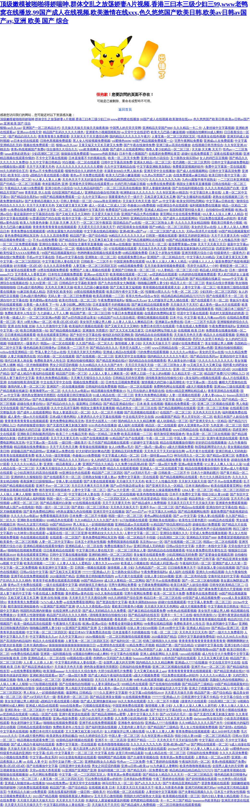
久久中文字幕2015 (94, 197)
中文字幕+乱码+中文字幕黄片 (53, 753)
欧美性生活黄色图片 (193, 520)
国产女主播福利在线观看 (194, 197)
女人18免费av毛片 (121, 447)
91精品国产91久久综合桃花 (117, 317)
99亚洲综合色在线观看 (172, 205)
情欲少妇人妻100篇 (215, 494)
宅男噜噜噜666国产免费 (209, 649)
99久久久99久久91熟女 (232, 636)
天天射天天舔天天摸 (192, 481)
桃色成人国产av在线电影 (17, 507)
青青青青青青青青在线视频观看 (54, 227)
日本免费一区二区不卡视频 (88, 516)
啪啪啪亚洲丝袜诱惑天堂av (65, 529)
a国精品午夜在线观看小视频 (49, 175)
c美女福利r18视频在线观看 (202, 378)
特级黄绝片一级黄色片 (229, 253)
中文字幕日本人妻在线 (205, 192)
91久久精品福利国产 (88, 188)
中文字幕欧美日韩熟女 (223, 606)
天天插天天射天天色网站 (84, 352)
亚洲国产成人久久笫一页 (229, 563)
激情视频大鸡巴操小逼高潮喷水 (163, 382)
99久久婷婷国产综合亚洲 (125, 598)
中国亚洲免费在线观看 (129, 261)
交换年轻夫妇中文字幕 (223, 576)
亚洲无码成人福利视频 (29, 498)
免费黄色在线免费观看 (201, 593)
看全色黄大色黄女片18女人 (104, 529)
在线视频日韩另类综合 (207, 145)
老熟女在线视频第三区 (228, 197)
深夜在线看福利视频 (228, 153)
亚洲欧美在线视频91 (31, 520)
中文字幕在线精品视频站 (101, 231)
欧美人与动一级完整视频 (53, 455)
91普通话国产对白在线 (45, 218)
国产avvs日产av (136, 511)
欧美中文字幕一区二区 (77, 218)
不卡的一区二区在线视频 (118, 494)
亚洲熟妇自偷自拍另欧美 (102, 192)
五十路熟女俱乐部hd (184, 158)
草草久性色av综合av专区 (143, 296)
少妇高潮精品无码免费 (181, 554)
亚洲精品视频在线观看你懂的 (43, 546)
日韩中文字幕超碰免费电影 (230, 162)
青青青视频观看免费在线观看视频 (53, 619)
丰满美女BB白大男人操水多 (123, 171)
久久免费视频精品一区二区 (56, 248)
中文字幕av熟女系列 (43, 757)
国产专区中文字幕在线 (85, 335)
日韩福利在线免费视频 (101, 386)
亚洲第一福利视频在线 (56, 654)
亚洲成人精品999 (156, 210)
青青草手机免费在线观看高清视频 (56, 580)
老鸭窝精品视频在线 (144, 800)
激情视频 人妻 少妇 (128, 343)
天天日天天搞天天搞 (139, 365)
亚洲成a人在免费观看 (218, 141)
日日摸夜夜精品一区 (14, 619)
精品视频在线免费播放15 (108, 391)
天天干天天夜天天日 (212, 244)
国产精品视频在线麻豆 (20, 278)
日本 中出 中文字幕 (183, 317)
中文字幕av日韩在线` (220, 201)
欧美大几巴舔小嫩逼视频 (168, 132)
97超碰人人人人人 (201, 261)
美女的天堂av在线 (203, 227)
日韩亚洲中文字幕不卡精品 (200, 697)
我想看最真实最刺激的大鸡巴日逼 (191, 248)
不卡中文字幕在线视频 (51, 158)
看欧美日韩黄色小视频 (227, 222)
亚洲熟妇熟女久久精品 (100, 761)
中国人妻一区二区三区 (189, 438)
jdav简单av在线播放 (117, 244)
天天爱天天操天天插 (105, 214)
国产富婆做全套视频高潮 (216, 554)
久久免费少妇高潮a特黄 (131, 464)
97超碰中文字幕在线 (144, 442)
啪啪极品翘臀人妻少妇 (153, 283)
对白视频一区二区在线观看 (81, 162)
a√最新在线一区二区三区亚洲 (67, 533)
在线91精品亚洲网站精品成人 (186, 391)
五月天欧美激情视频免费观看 (165, 266)
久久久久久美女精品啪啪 (192, 222)
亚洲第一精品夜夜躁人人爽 (62, 464)
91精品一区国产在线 (43, 714)
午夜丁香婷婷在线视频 (35, 460)
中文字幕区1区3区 (211, 740)
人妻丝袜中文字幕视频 (218, 128)
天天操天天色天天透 (136, 201)
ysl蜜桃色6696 (121, 141)
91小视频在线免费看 (14, 757)
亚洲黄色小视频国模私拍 (103, 132)
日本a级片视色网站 (30, 287)
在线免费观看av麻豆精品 (190, 175)
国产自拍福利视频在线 (187, 188)
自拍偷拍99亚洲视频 (220, 210)
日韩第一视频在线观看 (161, 235)
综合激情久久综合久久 (62, 149)
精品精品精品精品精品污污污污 (126, 179)
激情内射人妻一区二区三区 (26, 386)
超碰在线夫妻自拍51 (31, 404)
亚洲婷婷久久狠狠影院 (26, 477)
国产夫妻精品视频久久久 (42, 201)
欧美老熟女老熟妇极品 (62, 736)
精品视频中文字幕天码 (88, 210)
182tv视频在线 (95, 636)
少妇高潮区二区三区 (45, 153)
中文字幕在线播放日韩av (64, 710)
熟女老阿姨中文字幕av (221, 623)
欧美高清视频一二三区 (108, 296)
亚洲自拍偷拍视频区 (228, 347)
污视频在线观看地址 (97, 705)
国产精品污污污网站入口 (174, 529)
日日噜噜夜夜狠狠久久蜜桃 (26, 529)
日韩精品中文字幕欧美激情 (78, 283)
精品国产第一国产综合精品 (88, 235)
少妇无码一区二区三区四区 (218, 291)
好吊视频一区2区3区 (28, 266)
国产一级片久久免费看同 (226, 632)
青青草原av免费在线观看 (177, 757)
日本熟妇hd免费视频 (137, 779)
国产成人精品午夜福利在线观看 (33, 373)
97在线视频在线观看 (123, 248)
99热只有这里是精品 (145, 498)
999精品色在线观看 (60, 520)
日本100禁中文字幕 (172, 628)
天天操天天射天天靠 (22, 748)
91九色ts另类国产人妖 (156, 175)
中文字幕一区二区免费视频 (18, 567)
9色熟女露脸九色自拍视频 (65, 231)
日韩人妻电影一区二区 (76, 201)
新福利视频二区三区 (112, 770)
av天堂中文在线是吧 (135, 132)
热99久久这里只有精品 (32, 524)
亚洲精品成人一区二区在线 (84, 546)
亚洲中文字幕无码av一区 (89, 309)
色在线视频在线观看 (34, 537)
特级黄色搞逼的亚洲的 (15, 753)
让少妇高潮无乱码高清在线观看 (36, 473)
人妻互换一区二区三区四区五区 (174, 136)
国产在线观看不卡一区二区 (225, 296)
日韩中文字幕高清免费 (116, 162)
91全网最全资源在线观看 (149, 748)
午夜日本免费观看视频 (127, 313)
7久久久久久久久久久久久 (215, 360)
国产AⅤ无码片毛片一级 (140, 473)
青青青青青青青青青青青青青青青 (206, 460)
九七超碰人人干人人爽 (52, 313)
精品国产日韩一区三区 (71, 373)
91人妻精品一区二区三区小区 (178, 270)
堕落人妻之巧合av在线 (50, 352)
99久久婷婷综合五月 (14, 171)
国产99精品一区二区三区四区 (169, 227)
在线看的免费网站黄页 (164, 153)
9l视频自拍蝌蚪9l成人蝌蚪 (205, 132)
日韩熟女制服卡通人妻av (99, 477)
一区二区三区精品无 (217, 736)
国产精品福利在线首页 (143, 615)
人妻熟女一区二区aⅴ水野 (212, 757)
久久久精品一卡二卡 (187, 128)
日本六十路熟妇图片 (205, 473)
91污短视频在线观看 (134, 520)
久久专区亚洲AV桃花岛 (172, 192)
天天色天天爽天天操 (59, 287)
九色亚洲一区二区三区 (226, 425)
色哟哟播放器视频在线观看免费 (99, 253)
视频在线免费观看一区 (39, 145)
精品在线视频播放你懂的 (177, 442)
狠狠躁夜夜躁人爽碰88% (76, 796)
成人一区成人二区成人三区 (107, 205)
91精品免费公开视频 (140, 645)
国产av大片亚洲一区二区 (124, 490)
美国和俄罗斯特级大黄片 (186, 210)
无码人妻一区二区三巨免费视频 (70, 296)
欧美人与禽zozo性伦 (212, 317)
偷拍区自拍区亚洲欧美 (118, 335)
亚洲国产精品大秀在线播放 (140, 214)
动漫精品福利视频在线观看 (74, 740)
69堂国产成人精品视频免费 (201, 598)
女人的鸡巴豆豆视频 (214, 158)
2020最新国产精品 (167, 416)
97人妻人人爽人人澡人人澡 (223, 464)
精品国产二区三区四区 (107, 473)
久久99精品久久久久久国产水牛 (101, 365)
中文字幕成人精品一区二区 (120, 455)
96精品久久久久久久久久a (126, 235)
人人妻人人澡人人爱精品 (73, 563)
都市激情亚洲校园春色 (169, 434)
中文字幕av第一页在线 (201, 382)
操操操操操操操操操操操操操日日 (72, 645)
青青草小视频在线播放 (231, 710)
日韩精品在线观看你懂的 (34, 727)
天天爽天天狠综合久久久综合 (91, 378)
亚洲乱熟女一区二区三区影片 (25, 710)
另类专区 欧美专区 (59, 291)
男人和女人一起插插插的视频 (93, 524)
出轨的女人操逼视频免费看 (161, 490)
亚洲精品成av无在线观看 (132, 524)
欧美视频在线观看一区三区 (129, 274)
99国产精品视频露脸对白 (59, 253)
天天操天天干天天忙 (184, 304)
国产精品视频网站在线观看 (146, 240)
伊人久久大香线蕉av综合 (93, 606)
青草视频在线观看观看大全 (161, 287)
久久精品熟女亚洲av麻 (133, 710)
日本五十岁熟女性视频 (164, 253)
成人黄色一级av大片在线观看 (220, 304)
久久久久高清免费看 (54, 235)
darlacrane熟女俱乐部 (208, 718)
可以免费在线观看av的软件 (217, 218)
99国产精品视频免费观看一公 (152, 141)
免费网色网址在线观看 (169, 386)
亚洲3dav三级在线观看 (229, 386)
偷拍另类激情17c (205, 615)
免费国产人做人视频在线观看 (90, 270)
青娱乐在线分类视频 (220, 283)
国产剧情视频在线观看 (201, 779)
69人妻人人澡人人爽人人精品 (223, 214)
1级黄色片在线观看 (193, 701)
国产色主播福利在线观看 (49, 399)
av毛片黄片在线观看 (200, 451)
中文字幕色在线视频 (124, 654)
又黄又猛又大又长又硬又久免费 (100, 145)
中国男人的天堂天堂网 (125, 128)
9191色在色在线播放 (103, 425)
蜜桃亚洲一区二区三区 (93, 429)
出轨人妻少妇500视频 (159, 576)
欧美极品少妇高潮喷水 (215, 429)
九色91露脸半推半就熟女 (199, 179)
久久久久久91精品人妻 (26, 464)
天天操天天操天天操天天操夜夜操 (84, 128)
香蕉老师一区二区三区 (130, 619)
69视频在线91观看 (12, 166)
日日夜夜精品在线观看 (58, 550)
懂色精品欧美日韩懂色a (39, 347)
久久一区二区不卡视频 (107, 412)
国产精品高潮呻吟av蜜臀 (108, 714)
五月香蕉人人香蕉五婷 (31, 274)
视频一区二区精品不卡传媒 (136, 537)
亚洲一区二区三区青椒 (212, 408)
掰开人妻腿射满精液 (157, 188)
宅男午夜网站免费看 (188, 141)
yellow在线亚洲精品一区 (16, 352)
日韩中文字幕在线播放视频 (68, 554)
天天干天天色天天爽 (64, 447)
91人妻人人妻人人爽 (47, 179)
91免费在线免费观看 (161, 184)
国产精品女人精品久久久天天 (163, 774)
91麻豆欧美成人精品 (31, 291)
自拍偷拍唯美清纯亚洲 (23, 382)
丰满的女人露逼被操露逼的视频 (107, 800)
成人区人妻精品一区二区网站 (124, 580)
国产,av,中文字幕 (163, 201)
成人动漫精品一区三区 (172, 421)
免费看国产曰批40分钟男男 (124, 210)
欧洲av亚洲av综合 (94, 623)
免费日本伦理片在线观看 (157, 326)
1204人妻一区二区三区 (197, 490)
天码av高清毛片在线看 (201, 231)
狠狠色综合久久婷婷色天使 (84, 171)
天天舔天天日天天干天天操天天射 (190, 503)
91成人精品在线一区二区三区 (113, 395)
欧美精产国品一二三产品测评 (121, 399)
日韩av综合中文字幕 (180, 546)
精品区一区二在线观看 (161, 425)
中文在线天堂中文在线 (56, 382)
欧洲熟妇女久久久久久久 (137, 192)
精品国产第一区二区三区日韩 (90, 313)
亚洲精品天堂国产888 (157, 128)
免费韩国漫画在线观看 (123, 542)
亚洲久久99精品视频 (210, 572)
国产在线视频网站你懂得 (17, 688)
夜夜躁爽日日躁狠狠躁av (37, 481)
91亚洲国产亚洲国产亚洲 (57, 606)
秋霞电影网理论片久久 (210, 447)
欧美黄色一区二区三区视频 (18, 542)
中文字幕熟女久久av (43, 636)
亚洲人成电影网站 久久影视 (159, 654)
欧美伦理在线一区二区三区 (77, 300)
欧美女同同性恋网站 (191, 201)
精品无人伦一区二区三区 (187, 283)
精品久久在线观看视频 (219, 335)
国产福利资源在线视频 (46, 649)
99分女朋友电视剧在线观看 (77, 757)
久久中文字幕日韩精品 (45, 162)
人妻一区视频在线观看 (184, 395)
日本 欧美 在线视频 (150, 404)
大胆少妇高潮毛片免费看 (115, 671)
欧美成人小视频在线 (135, 563)
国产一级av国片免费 (163, 464)
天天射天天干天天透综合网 (89, 136)
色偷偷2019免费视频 (141, 205)
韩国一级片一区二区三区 (64, 498)
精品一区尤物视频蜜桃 (32, 365)
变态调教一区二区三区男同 (191, 162)
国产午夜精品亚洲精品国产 (181, 783)
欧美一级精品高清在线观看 (32, 623)
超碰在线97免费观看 (206, 524)
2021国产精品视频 (45, 796)
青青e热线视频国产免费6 (28, 149)
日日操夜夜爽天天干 (182, 567)
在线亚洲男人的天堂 (67, 610)
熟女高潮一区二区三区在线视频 (208, 434)
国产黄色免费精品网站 (39, 511)
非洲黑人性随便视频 (118, 369)
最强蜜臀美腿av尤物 (182, 244)
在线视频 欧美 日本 (191, 330)
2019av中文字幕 (178, 748)
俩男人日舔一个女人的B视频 (150, 373)
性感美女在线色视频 (211, 136)
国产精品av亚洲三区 (220, 455)
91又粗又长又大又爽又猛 (204, 365)
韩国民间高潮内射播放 (35, 610)
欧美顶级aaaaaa (53, 671)
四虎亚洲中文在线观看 (231, 248)
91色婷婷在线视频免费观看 (197, 274)
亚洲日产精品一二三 (141, 740)
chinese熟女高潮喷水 (107, 201)
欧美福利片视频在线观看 (86, 326)
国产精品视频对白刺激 (55, 503)
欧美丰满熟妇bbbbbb (143, 602)
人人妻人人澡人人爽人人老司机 (195, 705)
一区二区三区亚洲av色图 (43, 317)
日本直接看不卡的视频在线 (87, 158)
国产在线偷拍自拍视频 (74, 684)
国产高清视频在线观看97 (141, 412)
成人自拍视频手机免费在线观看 (186, 679)
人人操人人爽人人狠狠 (15, 494)
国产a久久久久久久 (148, 783)
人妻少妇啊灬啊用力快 (75, 304)
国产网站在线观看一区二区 (209, 744)
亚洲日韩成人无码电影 (231, 451)
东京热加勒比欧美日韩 (145, 589)
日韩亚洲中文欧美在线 (74, 766)
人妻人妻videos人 (214, 395)
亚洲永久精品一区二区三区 (152, 162)
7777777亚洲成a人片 (96, 572)
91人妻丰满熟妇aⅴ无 (106, 684)
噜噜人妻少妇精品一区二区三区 (168, 149)
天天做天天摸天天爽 (34, 559)
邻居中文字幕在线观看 (192, 313)
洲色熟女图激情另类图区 (38, 395)
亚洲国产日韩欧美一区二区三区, (134, 270)
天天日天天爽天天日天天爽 (90, 485)
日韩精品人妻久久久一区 (54, 748)
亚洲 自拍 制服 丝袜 (21, 326)
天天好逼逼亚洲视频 (116, 748)
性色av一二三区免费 (131, 761)
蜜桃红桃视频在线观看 (152, 317)
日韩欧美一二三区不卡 (96, 261)
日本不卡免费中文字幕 (185, 494)
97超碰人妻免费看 (97, 559)
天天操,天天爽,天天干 (206, 149)
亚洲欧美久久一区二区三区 (19, 779)
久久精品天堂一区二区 (187, 373)
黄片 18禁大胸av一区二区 (34, 322)
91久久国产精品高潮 (174, 278)
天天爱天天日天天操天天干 (96, 227)
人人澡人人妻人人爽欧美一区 (109, 373)
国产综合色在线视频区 (87, 369)
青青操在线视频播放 (93, 447)
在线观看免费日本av (132, 257)
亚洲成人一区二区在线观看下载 (161, 468)
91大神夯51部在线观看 (29, 533)
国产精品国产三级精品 (197, 684)
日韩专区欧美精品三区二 (226, 585)
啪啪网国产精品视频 (112, 757)
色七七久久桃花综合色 (215, 477)
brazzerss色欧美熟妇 (104, 153)
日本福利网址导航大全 (161, 330)
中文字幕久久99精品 (201, 257)
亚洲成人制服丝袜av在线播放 (25, 783)
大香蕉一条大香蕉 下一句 (40, 304)
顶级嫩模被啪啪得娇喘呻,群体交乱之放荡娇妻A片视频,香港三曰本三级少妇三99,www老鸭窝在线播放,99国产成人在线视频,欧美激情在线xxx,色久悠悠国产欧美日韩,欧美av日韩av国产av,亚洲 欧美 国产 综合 (124, 12)
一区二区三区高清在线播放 (122, 188)
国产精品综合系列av (25, 197)
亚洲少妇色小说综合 (155, 158)
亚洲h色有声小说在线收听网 (212, 529)
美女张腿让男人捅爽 (219, 343)
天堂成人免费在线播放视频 (208, 533)
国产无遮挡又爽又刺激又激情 (67, 425)
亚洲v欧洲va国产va (133, 231)
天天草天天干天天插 (70, 800)
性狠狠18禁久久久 (157, 291)
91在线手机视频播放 (40, 589)
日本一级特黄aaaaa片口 (157, 455)
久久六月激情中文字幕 (51, 326)
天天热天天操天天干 (157, 343)
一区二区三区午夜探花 (96, 222)
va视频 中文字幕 (11, 563)
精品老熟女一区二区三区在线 (136, 408)
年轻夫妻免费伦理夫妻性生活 (206, 550)
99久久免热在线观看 (109, 593)
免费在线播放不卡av (118, 546)
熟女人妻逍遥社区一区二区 (71, 412)
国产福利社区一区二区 (126, 641)
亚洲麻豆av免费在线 (169, 322)
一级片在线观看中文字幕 (60, 585)
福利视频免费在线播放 (205, 205)
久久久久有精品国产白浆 (222, 188)
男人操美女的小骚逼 (182, 360)
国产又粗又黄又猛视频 (125, 287)
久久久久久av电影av (184, 352)
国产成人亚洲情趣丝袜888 (98, 701)
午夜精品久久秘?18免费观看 (24, 188)
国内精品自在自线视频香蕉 (195, 309)
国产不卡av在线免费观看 (225, 481)
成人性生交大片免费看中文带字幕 (225, 654)
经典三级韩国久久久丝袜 (160, 641)
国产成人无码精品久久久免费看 (104, 610)
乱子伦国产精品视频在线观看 (108, 442)
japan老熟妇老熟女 (17, 153)
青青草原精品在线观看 (223, 391)
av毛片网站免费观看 (43, 774)
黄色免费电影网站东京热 (22, 235)
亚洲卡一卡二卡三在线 (176, 615)
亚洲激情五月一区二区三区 (52, 309)
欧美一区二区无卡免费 (123, 158)
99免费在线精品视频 (158, 623)
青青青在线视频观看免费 (17, 455)
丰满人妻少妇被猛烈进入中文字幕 (163, 688)
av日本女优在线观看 (25, 141)
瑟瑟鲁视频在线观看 (215, 783)
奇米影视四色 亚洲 (55, 184)
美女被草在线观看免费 (20, 270)
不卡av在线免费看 (45, 240)
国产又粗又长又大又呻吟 (73, 214)
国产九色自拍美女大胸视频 (117, 283)
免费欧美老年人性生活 (20, 313)
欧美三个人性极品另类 (224, 240)
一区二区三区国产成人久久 (166, 231)
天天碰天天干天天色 (130, 481)
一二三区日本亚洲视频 (233, 179)
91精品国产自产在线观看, (127, 438)
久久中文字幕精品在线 (119, 166)
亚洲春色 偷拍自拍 (131, 723)
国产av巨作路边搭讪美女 (79, 317)
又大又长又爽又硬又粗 (213, 658)
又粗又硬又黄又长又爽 (160, 197)
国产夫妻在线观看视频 (99, 481)
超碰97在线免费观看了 (197, 153)
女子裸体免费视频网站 (153, 585)
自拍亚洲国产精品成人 (67, 192)
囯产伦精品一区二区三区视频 (20, 184)
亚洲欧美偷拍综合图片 (83, 399)
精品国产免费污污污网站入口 (224, 373)
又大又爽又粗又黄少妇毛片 (107, 240)
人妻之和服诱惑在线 (22, 356)
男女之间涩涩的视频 (64, 365)
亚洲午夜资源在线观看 (222, 438)
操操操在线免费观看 (75, 153)
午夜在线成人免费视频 (191, 326)
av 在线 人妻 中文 (29, 369)
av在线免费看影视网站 (79, 602)
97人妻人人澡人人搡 (22, 248)
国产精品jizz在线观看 (35, 408)
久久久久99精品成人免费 (165, 559)
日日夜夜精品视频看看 (20, 335)
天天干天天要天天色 (40, 166)
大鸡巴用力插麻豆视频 (130, 184)
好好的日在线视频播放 (211, 442)
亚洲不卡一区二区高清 (35, 339)
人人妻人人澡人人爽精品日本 (133, 322)
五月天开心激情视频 (108, 796)
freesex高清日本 (237, 395)
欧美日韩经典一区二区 (15, 179)
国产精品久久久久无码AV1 (71, 460)
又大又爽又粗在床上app (150, 671)
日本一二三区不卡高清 (200, 322)
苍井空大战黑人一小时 (202, 266)
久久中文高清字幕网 (65, 408)
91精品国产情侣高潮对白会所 (171, 524)
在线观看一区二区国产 (65, 537)
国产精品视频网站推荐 (193, 511)
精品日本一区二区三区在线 (162, 598)
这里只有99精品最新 (130, 753)
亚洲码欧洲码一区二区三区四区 (110, 554)
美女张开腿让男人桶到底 (180, 589)
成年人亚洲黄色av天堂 (193, 425)
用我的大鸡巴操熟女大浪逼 (142, 796)
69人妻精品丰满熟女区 (198, 710)
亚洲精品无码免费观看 (127, 451)
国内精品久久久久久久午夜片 (130, 136)
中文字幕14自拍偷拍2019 (146, 692)
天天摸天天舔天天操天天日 (36, 800)
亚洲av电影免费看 (190, 464)
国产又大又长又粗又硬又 (127, 330)
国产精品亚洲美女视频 (232, 559)
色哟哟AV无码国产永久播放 (112, 658)
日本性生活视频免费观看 (65, 274)
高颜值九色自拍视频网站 (227, 679)
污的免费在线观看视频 (153, 352)
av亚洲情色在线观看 (111, 645)
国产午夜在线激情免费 (139, 145)
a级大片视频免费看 (199, 386)
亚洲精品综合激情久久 (146, 218)
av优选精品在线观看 (163, 274)
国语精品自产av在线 (127, 222)
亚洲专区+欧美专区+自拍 (59, 429)
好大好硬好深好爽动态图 (93, 451)
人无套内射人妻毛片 (132, 727)
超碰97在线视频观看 (172, 602)
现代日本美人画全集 (19, 360)
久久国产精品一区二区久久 (94, 343)
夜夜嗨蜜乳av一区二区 (45, 391)
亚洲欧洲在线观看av (43, 675)
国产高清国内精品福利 (15, 641)
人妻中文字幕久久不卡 (142, 714)
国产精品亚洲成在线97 (111, 360)
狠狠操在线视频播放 (138, 339)
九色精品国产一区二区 (150, 567)
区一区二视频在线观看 (68, 339)
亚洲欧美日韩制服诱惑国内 (36, 434)
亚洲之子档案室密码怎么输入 (209, 688)
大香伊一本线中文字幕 (211, 546)
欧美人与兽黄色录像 (34, 222)
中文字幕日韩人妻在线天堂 (60, 261)
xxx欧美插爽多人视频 (94, 149)
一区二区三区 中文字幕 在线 (162, 399)
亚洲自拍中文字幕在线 (221, 507)
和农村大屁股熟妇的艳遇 (227, 313)
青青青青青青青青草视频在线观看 (203, 619)
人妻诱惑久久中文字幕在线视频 (99, 416)
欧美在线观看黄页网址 (52, 335)
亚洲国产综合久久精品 (98, 464)
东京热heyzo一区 (151, 542)
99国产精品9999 (61, 524)
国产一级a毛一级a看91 (150, 447)
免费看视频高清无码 (54, 516)
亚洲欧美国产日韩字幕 (199, 559)
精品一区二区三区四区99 (231, 490)
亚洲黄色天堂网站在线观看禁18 (91, 184)
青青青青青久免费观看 (53, 136)
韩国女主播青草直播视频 (194, 184)
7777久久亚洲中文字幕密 (110, 692)
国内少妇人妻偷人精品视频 (220, 796)
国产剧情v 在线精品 (232, 727)
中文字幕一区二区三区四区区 (20, 261)
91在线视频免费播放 (136, 697)
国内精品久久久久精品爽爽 (136, 421)
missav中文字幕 (232, 278)
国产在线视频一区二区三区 (95, 356)
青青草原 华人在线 (37, 192)
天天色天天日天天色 (207, 412)
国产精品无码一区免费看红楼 (147, 770)
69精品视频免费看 (134, 253)
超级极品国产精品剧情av (28, 451)
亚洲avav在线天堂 (29, 132)
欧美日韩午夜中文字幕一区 (227, 175)
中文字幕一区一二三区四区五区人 (106, 498)
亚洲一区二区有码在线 (188, 369)
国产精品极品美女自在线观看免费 (102, 278)
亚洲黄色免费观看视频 (231, 503)
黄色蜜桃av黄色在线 (43, 300)
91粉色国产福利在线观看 (179, 658)
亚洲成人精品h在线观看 (119, 352)
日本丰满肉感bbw (197, 485)
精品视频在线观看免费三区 (36, 740)
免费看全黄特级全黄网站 (125, 623)
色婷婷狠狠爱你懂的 (31, 425)
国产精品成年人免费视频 (149, 503)
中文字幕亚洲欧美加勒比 (154, 166)
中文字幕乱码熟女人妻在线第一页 (78, 662)
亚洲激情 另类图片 (95, 330)
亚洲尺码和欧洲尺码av (15, 399)
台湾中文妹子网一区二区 (66, 761)
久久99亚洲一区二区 (44, 283)
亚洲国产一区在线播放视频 (65, 386)
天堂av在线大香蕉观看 (45, 770)
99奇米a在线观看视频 (182, 610)
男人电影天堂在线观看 (81, 688)
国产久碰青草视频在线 (143, 757)
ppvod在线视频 (190, 654)
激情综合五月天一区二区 (150, 244)
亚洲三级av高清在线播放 (173, 145)
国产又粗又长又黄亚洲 (65, 572)
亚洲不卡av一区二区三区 (53, 485)
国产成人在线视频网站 (192, 171)
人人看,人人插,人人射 (38, 662)
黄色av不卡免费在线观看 (47, 171)
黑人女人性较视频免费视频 (91, 141)
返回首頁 (125, 109)
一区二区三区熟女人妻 (158, 222)
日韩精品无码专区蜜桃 (128, 378)
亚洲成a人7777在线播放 (191, 662)
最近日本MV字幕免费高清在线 (89, 632)
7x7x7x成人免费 (51, 602)
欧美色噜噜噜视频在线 (152, 494)
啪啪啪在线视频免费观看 (24, 550)
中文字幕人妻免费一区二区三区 (209, 602)
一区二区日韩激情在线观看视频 (128, 636)
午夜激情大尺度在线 (67, 623)
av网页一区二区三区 (25, 503)
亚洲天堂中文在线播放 (159, 171)
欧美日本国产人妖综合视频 (189, 585)
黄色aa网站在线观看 (158, 516)
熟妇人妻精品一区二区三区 (111, 649)
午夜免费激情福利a (111, 300)
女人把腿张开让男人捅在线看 (57, 278)
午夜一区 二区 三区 (184, 291)
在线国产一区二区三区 (175, 412)
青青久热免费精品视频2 (52, 378)
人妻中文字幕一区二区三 (54, 210)
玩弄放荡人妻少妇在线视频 (216, 567)
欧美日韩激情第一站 (34, 330)
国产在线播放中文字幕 (42, 766)
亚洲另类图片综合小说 (197, 253)
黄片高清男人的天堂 (87, 748)
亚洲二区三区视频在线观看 (216, 404)
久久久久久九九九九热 (164, 179)
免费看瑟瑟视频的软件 (188, 166)
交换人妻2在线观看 (69, 481)
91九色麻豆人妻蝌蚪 (164, 766)
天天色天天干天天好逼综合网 (82, 179)
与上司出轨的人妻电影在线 (145, 391)
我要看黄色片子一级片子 (126, 197)
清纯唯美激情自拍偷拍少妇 (164, 378)
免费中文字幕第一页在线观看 (225, 166)
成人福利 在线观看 (131, 425)
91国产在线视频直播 (94, 438)
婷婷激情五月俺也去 (93, 585)
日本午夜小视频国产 (133, 153)
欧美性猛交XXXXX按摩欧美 (20, 253)
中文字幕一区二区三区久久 (152, 369)
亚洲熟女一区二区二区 (100, 257)
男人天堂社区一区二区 (197, 416)
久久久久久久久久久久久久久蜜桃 (79, 166)
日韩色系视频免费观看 (55, 141)
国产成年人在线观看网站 (127, 149)
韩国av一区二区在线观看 (57, 343)
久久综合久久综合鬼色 (126, 429)
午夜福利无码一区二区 (195, 563)
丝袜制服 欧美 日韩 (13, 658)
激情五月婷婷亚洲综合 (194, 235)
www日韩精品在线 (164, 347)
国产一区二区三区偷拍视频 (200, 580)
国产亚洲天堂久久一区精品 (208, 421)
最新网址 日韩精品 (89, 404)
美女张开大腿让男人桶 (143, 278)
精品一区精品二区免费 (104, 434)
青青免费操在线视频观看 (28, 231)
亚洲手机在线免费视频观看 (29, 576)
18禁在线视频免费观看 (52, 270)
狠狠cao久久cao (10, 128)
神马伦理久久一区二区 (189, 455)
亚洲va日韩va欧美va (135, 766)
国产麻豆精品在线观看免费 (150, 304)
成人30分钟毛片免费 (225, 731)
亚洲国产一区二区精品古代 (41, 128)
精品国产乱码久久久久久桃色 (63, 132)
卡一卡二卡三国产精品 (175, 800)
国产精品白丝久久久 (22, 136)
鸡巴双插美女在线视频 (132, 227)
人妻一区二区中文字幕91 (56, 542)
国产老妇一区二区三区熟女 (90, 507)
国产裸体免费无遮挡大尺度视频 (220, 589)
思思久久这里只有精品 (208, 339)
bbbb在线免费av (70, 705)
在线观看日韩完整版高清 (74, 395)
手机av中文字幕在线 (40, 257)
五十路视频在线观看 (112, 628)
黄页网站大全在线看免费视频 (180, 214)
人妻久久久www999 (105, 563)
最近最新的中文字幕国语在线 (34, 214)
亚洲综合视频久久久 (53, 244)
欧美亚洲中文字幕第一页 (56, 567)
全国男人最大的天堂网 (118, 662)
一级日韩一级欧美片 (73, 442)
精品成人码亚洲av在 (213, 270)
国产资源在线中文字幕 (111, 602)
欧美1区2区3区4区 (65, 322)
